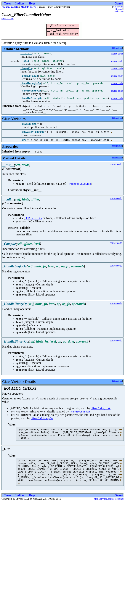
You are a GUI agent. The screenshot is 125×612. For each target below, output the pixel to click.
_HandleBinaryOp (31, 102)
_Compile (26, 70)
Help (32, 3)
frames (119, 9)
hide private (118, 7)
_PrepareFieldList (78, 188)
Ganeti (119, 3)
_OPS (23, 144)
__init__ (26, 54)
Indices (19, 3)
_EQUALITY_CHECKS (32, 136)
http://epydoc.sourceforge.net (109, 510)
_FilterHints (33, 222)
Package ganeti (9, 7)
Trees (7, 3)
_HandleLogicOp (30, 86)
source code (7, 18)
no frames (119, 11)
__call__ (26, 62)
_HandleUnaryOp (30, 94)
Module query (28, 7)
